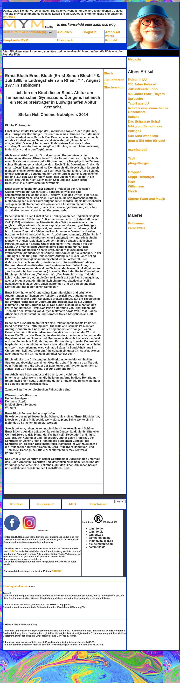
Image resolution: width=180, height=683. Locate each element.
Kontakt (111, 40)
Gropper (134, 172)
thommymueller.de (15, 586)
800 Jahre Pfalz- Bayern (146, 94)
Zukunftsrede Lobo (143, 89)
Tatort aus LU (138, 103)
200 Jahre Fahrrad (142, 84)
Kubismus (136, 223)
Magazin (89, 32)
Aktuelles (64, 32)
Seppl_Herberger (141, 177)
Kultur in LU (137, 79)
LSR (11, 551)
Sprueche (135, 98)
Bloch (108, 73)
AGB (72, 504)
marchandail (137, 149)
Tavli (131, 158)
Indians (133, 117)
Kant (131, 181)
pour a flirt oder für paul (146, 140)
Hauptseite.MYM (15, 40)
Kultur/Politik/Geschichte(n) (24, 32)
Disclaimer (98, 504)
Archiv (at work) (112, 34)
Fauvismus (136, 228)
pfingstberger (138, 163)
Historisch (65, 40)
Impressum (45, 504)
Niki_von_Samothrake (145, 126)
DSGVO (9, 17)
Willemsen (136, 186)
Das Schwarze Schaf (144, 121)
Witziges (134, 131)
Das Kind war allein (143, 136)
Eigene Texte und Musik (146, 198)
